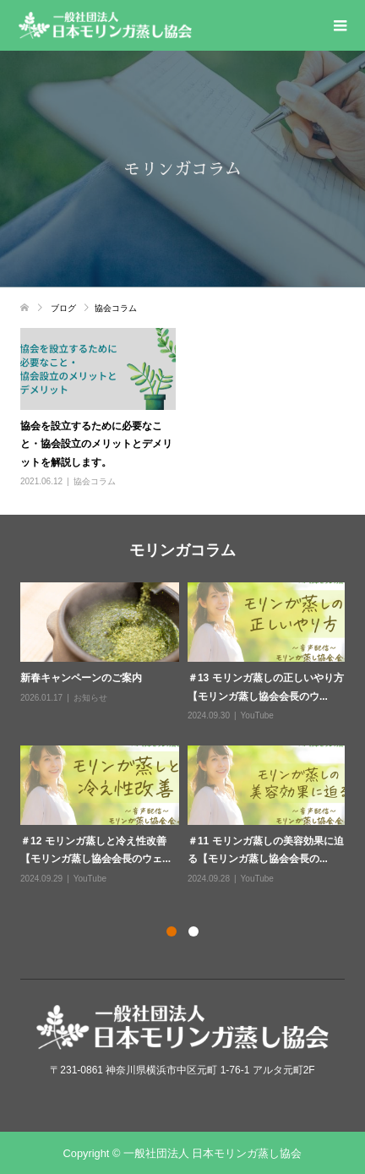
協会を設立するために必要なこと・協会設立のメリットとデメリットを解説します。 (96, 444)
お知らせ (90, 697)
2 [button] (193, 931)
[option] (187, 734)
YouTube (257, 715)
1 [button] (171, 931)
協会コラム (95, 481)
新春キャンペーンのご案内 (81, 678)
